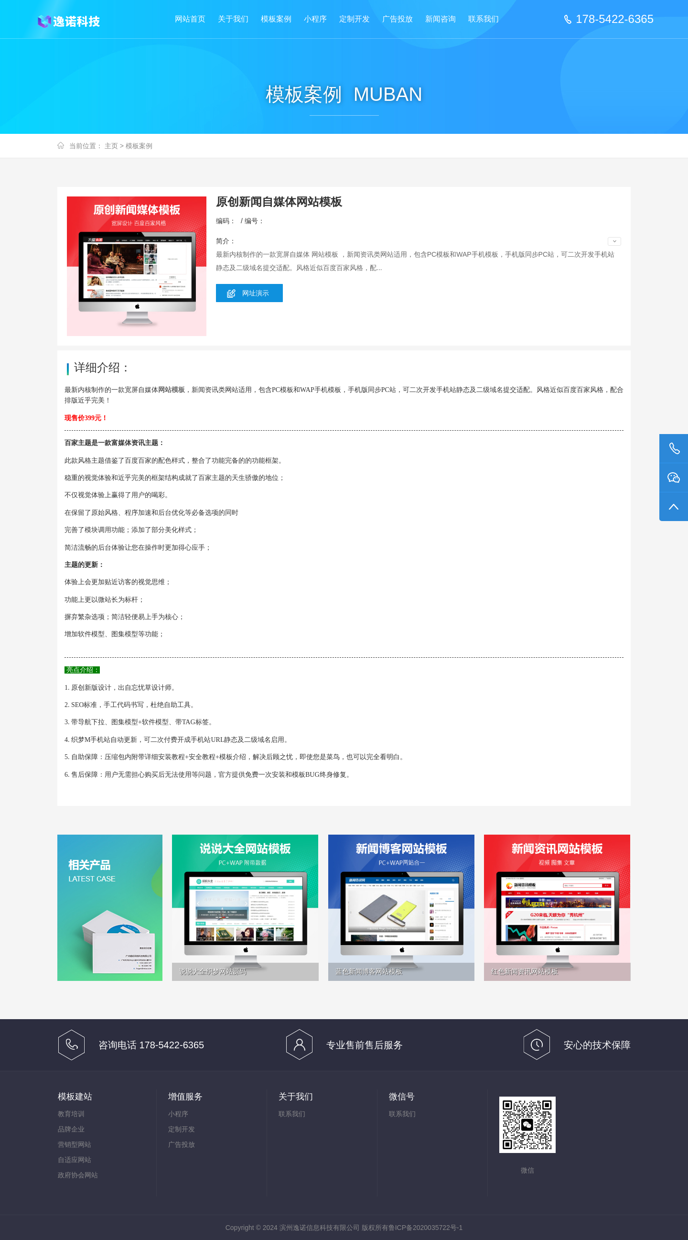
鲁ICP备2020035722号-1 (425, 1227)
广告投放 (397, 19)
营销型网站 (74, 1144)
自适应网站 (74, 1160)
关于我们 (233, 19)
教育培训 (71, 1114)
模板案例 (276, 19)
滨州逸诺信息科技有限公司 (76, 20)
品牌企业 (71, 1129)
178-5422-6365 (615, 19)
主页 (111, 146)
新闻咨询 (440, 19)
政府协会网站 (78, 1175)
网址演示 (255, 293)
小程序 (315, 19)
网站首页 (190, 19)
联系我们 (483, 19)
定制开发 (354, 19)
